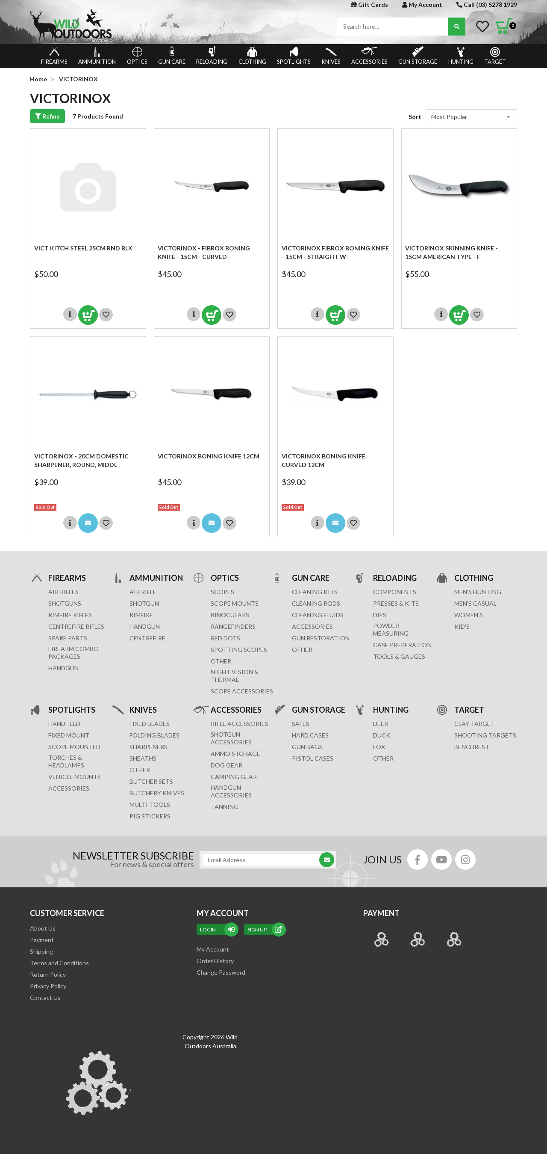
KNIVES (331, 55)
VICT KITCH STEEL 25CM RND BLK (83, 248)
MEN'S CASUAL (475, 603)
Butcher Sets (151, 781)
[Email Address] (264, 860)
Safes (300, 723)
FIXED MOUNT (68, 735)
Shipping (41, 951)
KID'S (462, 626)
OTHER (221, 661)
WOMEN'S (468, 615)
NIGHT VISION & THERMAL (235, 675)
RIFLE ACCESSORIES (239, 723)
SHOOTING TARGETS (485, 735)
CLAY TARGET (474, 723)
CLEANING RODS (316, 603)
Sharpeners (148, 746)
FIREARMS (54, 55)
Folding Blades (154, 735)
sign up (264, 929)
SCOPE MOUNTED (74, 746)
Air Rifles (63, 591)
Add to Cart (88, 315)
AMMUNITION (97, 55)
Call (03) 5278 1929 (486, 4)
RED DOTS (225, 638)
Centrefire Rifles (76, 626)
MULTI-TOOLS (149, 804)
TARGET (495, 55)
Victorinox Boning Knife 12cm (208, 456)
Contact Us (45, 997)
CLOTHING (252, 55)
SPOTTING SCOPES (239, 649)
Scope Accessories (242, 691)
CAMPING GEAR (234, 776)
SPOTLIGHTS (294, 55)
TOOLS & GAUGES (399, 656)
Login (217, 929)
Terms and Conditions (59, 963)
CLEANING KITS (315, 591)
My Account (422, 4)
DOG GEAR (226, 765)
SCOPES (222, 591)
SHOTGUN (144, 603)
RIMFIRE (141, 615)
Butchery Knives (156, 793)
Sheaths (142, 758)
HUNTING (460, 55)
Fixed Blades (149, 723)
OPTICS (137, 55)
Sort (415, 116)
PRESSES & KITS (396, 603)
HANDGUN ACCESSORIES (231, 791)
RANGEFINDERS (233, 626)
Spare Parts (67, 638)
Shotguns (64, 603)
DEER (380, 723)
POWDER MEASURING (391, 629)
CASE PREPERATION (402, 644)
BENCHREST (471, 746)
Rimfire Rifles (70, 615)
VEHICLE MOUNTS (74, 776)
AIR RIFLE (142, 591)
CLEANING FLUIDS (318, 615)
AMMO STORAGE (235, 753)
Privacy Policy (48, 986)
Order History (215, 960)
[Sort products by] (471, 116)
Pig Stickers (150, 816)
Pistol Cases (312, 758)
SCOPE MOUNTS (235, 603)
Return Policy (48, 974)
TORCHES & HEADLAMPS (66, 761)
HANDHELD (64, 723)
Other (139, 769)
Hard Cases (310, 735)
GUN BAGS (307, 746)
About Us (43, 928)
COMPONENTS (394, 591)
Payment (42, 939)
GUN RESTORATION (321, 638)
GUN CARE (171, 55)
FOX (379, 746)
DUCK (381, 735)
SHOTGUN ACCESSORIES (231, 738)
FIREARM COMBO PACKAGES (73, 652)
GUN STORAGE (417, 55)
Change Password (221, 972)
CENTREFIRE (147, 638)
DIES (379, 615)
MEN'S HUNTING (477, 591)
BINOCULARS (230, 615)
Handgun (63, 668)
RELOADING (211, 55)
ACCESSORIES (369, 55)
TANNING (224, 806)
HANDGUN (144, 626)
